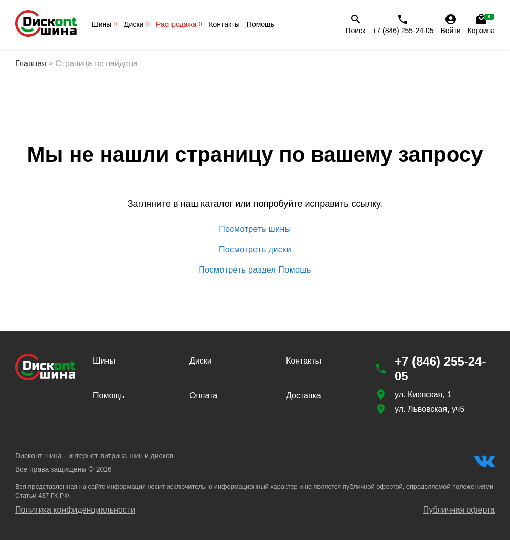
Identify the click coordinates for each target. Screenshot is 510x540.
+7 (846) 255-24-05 (402, 24)
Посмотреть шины (255, 229)
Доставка (303, 395)
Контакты (224, 24)
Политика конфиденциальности (75, 509)
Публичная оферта (459, 509)
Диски (136, 24)
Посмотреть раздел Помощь (255, 270)
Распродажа (179, 24)
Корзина (481, 24)
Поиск (355, 24)
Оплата (203, 395)
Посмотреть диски (255, 249)
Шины (104, 24)
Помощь (260, 24)
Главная (30, 63)
